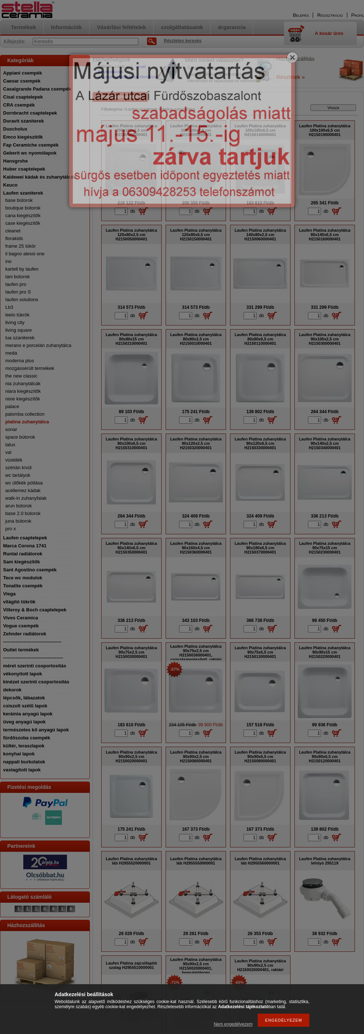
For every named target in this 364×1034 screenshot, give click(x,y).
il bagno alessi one (25, 253)
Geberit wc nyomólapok (30, 153)
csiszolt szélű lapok (25, 705)
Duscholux (15, 129)
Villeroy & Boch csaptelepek (35, 609)
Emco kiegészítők (23, 137)
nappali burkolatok (24, 761)
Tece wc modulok (22, 577)
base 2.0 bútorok (23, 513)
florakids (14, 238)
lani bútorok (17, 276)
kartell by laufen (22, 269)
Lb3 (9, 307)
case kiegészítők (22, 223)
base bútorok (19, 200)
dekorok (12, 689)
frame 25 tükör (20, 246)
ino (8, 261)
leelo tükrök (17, 315)
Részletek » (290, 77)
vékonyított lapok (22, 673)
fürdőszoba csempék (26, 737)
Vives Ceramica (20, 617)
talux (10, 444)
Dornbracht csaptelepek (30, 113)
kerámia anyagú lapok (28, 713)
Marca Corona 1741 (25, 545)
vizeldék (14, 460)
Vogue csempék (21, 625)
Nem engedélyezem (233, 1024)
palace (12, 406)
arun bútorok (18, 505)
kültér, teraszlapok (23, 745)
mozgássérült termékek (29, 368)
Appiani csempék (22, 73)
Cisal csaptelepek (23, 97)
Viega (9, 593)
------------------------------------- (32, 641)
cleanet (13, 230)
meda (11, 353)
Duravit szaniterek (23, 121)
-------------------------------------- (33, 657)
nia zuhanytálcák (23, 383)
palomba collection (25, 414)
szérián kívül (18, 467)
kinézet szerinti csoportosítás (36, 681)
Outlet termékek (21, 649)
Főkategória (111, 109)
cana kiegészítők (23, 215)
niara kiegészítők (23, 391)
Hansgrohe (15, 161)
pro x (10, 528)
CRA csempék (19, 105)
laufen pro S (18, 292)
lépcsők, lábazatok (24, 697)
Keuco (10, 185)
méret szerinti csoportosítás (34, 665)
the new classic (21, 376)
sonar (11, 429)
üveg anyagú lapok (24, 721)
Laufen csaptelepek (25, 537)
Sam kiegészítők (21, 561)
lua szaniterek (20, 337)
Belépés (301, 15)
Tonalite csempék (23, 585)
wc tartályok (18, 475)
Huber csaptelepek (24, 169)
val (8, 452)
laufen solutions (21, 299)
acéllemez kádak (23, 490)
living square (18, 330)
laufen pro (16, 284)
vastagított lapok (22, 769)
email (141, 66)
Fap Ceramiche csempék (31, 145)
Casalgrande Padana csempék (37, 89)
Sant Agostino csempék (30, 569)
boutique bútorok (23, 208)
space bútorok (20, 437)
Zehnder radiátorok (24, 633)
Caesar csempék (22, 81)
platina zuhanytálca (27, 421)
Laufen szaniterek (23, 193)
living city (15, 322)
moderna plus (19, 360)
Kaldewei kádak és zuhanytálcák (39, 177)
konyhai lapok (19, 753)
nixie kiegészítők (22, 399)
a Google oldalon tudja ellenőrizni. (128, 77)
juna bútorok (18, 521)
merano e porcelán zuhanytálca (38, 345)
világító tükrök (19, 601)
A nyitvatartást (110, 71)
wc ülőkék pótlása (24, 483)
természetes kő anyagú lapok (36, 729)
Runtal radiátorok (23, 553)
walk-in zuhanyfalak (26, 498)
